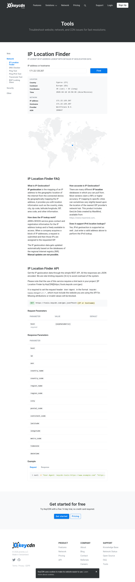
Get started (61, 516)
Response (45, 467)
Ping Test (13, 71)
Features (37, 5)
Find (99, 70)
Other (9, 93)
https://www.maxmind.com (82, 218)
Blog (83, 551)
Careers (84, 564)
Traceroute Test (15, 77)
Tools (23, 8)
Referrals (85, 560)
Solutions (51, 5)
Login (110, 5)
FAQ (105, 560)
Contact (84, 555)
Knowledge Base (110, 547)
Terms (14, 566)
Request (33, 467)
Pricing (76, 5)
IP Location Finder (14, 63)
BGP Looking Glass (14, 81)
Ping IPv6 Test (15, 74)
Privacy (21, 566)
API (60, 560)
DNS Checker (14, 68)
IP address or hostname (39, 65)
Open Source (109, 555)
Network (65, 5)
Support (99, 5)
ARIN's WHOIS (34, 221)
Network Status (110, 551)
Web (8, 54)
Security (10, 88)
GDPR (27, 566)
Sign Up (123, 5)
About (83, 547)
